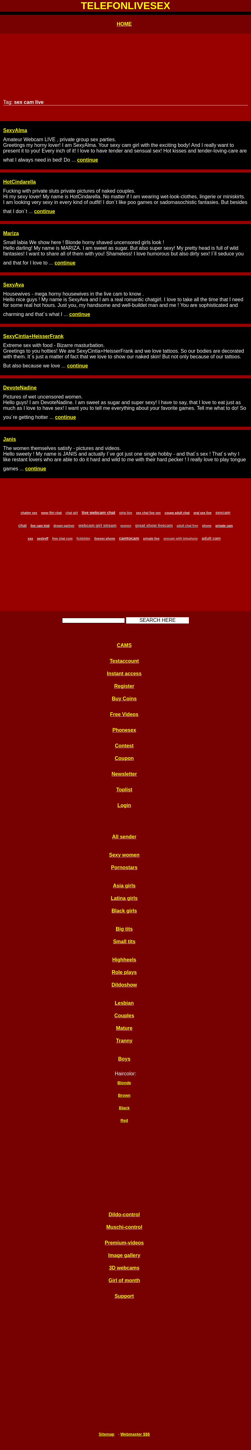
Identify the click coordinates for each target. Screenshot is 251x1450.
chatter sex (29, 513)
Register (124, 686)
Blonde (124, 1082)
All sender (124, 836)
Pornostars (124, 867)
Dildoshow (124, 984)
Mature (124, 1028)
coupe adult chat (177, 513)
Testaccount (124, 661)
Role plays (124, 972)
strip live (125, 513)
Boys (124, 1059)
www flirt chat (51, 513)
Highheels (124, 959)
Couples (124, 1015)
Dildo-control (124, 1214)
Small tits (124, 941)
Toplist (124, 789)
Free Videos (124, 714)
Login (124, 805)
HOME (124, 24)
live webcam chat (98, 512)
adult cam (211, 538)
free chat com (62, 538)
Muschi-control (124, 1227)
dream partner (63, 525)
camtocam (129, 538)
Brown (124, 1095)
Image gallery (124, 1255)
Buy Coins (124, 698)
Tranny (124, 1040)
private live (151, 538)
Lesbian (124, 1003)
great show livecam (154, 525)
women (125, 525)
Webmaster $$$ (135, 1434)
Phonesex (124, 730)
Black (124, 1107)
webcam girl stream (97, 525)
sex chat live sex (148, 513)
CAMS (124, 645)
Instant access (124, 673)
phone (206, 525)
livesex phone (104, 538)
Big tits (124, 929)
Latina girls (124, 898)
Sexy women (124, 855)
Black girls (124, 910)
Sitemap (107, 1434)
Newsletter (124, 774)
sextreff (42, 538)
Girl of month (124, 1280)
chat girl (72, 513)
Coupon (124, 758)
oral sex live (202, 513)
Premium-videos (124, 1242)
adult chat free (187, 525)
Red (124, 1120)
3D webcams (124, 1268)
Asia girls (124, 885)
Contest (124, 745)
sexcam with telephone (180, 538)
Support (124, 1296)
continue (87, 160)
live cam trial (40, 525)
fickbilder (83, 538)
